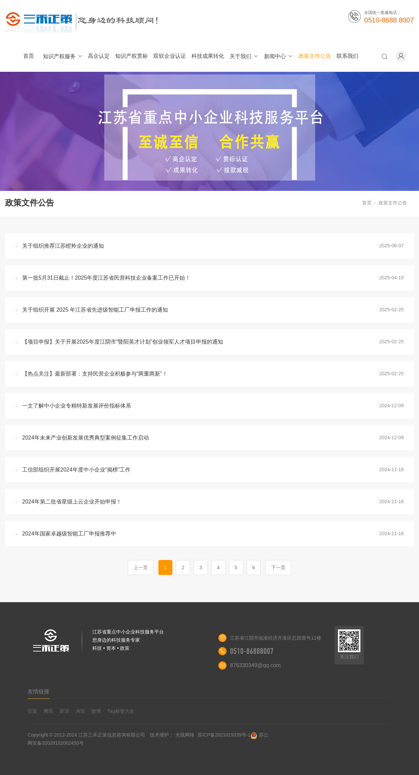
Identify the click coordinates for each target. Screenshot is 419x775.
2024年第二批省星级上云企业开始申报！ (72, 502)
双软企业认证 (169, 56)
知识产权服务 (63, 56)
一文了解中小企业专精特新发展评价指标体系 (76, 406)
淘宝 (80, 711)
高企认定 (99, 56)
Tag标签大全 (120, 711)
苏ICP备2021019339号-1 (224, 735)
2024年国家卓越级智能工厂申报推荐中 (69, 534)
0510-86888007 (252, 651)
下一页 (278, 567)
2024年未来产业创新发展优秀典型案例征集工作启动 (85, 438)
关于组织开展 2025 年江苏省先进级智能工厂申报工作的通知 (95, 310)
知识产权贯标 (131, 56)
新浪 (64, 711)
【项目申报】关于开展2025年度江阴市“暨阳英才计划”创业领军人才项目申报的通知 (122, 342)
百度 (32, 711)
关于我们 (244, 56)
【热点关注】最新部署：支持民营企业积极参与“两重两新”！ (95, 374)
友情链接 (38, 691)
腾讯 (48, 711)
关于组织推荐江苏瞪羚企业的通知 (63, 246)
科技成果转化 (207, 56)
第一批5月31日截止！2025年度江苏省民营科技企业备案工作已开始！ (106, 278)
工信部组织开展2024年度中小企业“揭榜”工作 (76, 470)
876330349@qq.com (255, 665)
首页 (28, 56)
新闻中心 (278, 56)
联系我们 (347, 56)
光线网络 (185, 735)
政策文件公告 (314, 56)
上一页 (141, 567)
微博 (96, 711)
